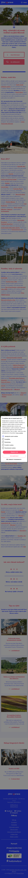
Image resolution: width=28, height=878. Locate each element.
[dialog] (14, 439)
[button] (14, 459)
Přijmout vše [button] (14, 452)
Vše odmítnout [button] (14, 456)
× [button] (24, 417)
